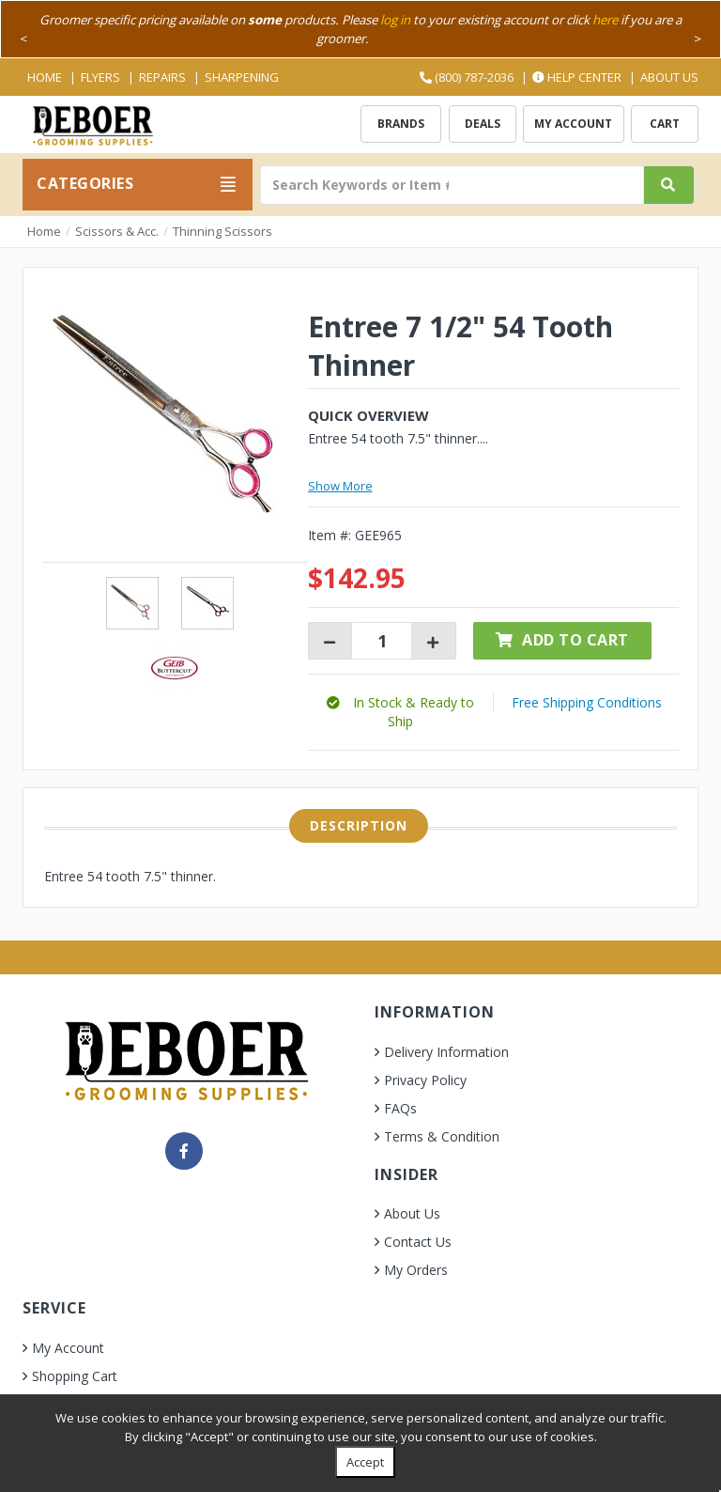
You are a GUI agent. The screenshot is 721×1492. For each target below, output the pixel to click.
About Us (669, 77)
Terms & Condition (441, 1136)
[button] (400, 711)
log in (395, 19)
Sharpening (242, 77)
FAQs (400, 1108)
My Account (573, 124)
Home (44, 77)
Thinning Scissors (222, 231)
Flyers (100, 77)
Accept (365, 1461)
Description (358, 825)
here (605, 19)
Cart (665, 124)
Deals (482, 124)
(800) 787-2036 (467, 77)
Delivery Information (446, 1052)
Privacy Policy (425, 1080)
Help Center (576, 77)
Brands (400, 124)
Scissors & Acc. (117, 231)
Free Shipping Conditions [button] (587, 702)
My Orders (416, 1270)
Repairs (162, 77)
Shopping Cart (74, 1376)
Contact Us (418, 1242)
